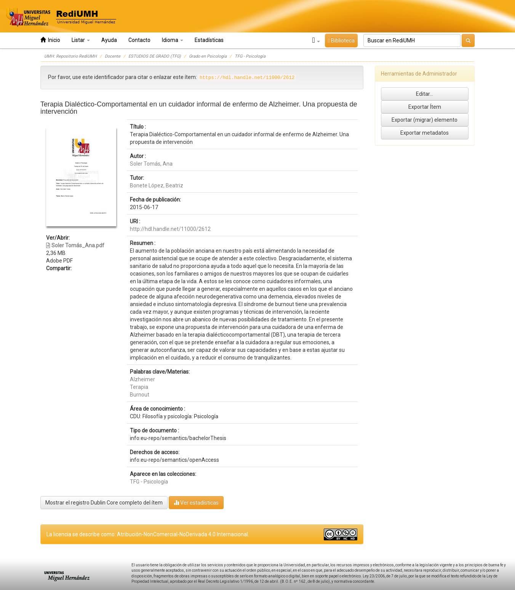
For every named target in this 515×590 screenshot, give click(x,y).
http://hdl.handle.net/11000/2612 (170, 229)
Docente (112, 56)
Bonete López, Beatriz (156, 185)
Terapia (139, 387)
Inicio (50, 40)
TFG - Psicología (250, 56)
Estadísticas (209, 40)
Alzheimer (142, 379)
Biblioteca (341, 40)
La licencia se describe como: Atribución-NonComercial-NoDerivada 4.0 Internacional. (147, 534)
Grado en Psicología (208, 56)
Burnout (139, 395)
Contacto (139, 40)
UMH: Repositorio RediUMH (70, 56)
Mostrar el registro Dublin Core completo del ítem (104, 503)
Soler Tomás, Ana (151, 164)
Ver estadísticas (196, 502)
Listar (81, 40)
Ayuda (109, 40)
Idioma (172, 40)
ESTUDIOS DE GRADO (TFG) (154, 56)
